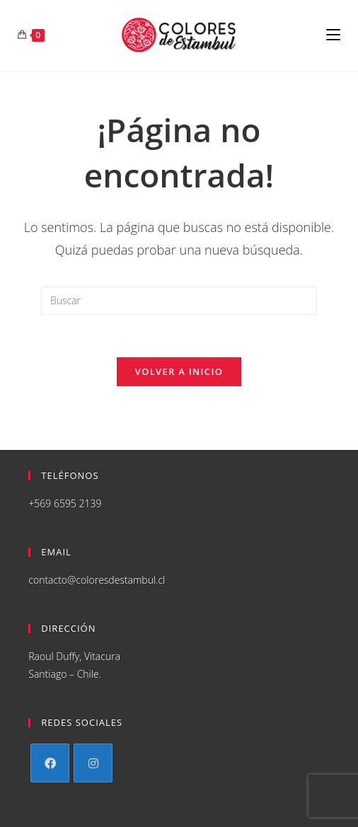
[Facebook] (49, 763)
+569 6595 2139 (64, 503)
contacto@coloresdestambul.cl (96, 579)
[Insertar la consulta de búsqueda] (179, 301)
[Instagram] (93, 763)
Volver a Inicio (179, 371)
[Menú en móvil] (333, 35)
